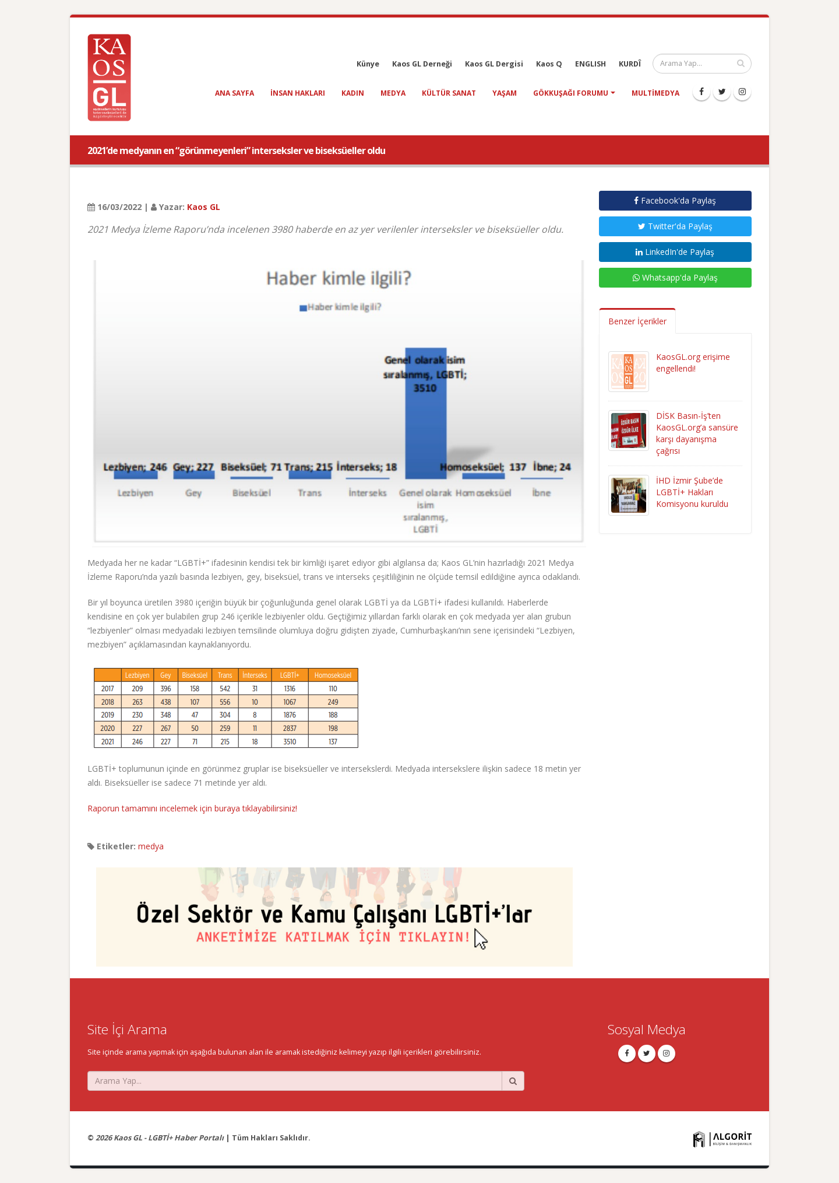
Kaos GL (203, 206)
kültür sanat (449, 93)
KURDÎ (630, 64)
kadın (352, 93)
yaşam (504, 93)
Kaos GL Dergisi (494, 64)
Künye (368, 64)
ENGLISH (590, 64)
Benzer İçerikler (637, 321)
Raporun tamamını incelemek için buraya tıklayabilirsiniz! (192, 808)
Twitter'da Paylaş (675, 226)
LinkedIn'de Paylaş (675, 251)
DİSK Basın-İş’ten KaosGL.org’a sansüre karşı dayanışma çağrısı (697, 433)
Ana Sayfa (234, 93)
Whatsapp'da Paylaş (675, 277)
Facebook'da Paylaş (675, 200)
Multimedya (655, 93)
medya (393, 93)
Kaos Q (549, 64)
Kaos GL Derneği (422, 64)
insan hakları (297, 93)
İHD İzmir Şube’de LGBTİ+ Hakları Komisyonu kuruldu (692, 492)
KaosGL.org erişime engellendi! (693, 362)
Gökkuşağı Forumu (570, 93)
